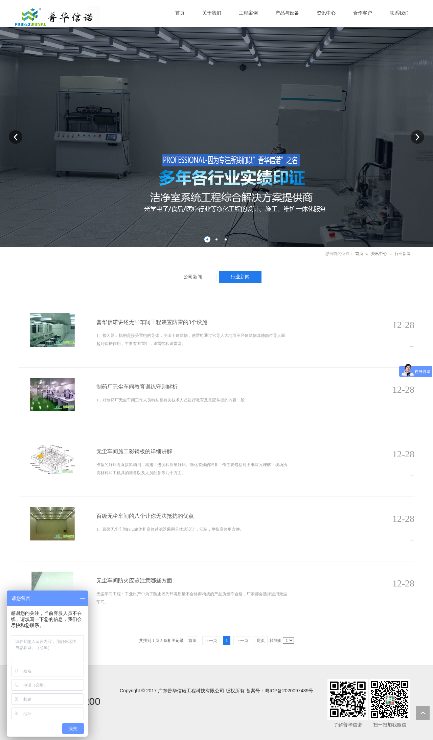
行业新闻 (402, 253)
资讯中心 (379, 253)
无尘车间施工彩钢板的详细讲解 (134, 451)
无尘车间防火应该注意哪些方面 (134, 580)
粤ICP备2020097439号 (289, 690)
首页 (359, 253)
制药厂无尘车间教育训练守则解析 (137, 387)
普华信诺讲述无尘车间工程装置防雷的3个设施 (151, 322)
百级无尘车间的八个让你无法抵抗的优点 (145, 516)
